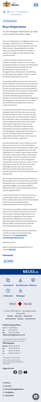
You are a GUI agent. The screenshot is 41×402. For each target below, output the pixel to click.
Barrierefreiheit (11, 319)
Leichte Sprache (30, 319)
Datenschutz (28, 316)
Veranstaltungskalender (14, 389)
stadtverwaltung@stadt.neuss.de (14, 335)
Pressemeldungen (22, 12)
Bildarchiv (12, 250)
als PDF (10, 261)
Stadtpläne (9, 392)
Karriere (8, 386)
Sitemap (20, 319)
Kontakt (10, 316)
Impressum (18, 316)
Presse (13, 12)
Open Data (9, 395)
